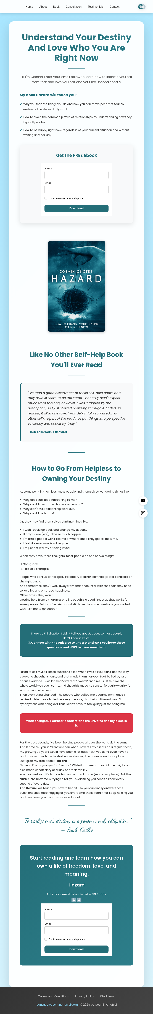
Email (47, 183)
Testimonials (95, 6)
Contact (114, 6)
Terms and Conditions (53, 996)
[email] (76, 189)
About (43, 6)
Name (48, 168)
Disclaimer (107, 996)
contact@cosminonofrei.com (57, 1005)
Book (56, 6)
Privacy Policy (84, 996)
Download (76, 208)
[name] (76, 175)
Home (29, 6)
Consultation (73, 6)
